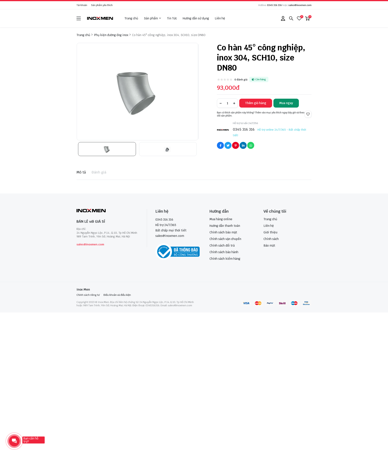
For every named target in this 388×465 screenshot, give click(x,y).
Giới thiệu (270, 232)
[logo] (100, 18)
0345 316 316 (274, 5)
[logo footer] (107, 211)
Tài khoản (82, 5)
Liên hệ (220, 18)
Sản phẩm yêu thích (102, 5)
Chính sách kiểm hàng (225, 259)
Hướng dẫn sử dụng (196, 18)
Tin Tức (172, 18)
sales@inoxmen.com (299, 5)
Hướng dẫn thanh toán (225, 226)
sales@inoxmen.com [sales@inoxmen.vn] (169, 236)
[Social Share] (220, 145)
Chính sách (271, 239)
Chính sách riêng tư (88, 295)
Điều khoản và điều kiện (117, 295)
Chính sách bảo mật (223, 232)
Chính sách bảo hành (224, 252)
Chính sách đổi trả (222, 245)
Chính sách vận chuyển (225, 239)
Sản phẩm (152, 18)
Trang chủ (131, 18)
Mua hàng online (221, 219)
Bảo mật (269, 245)
